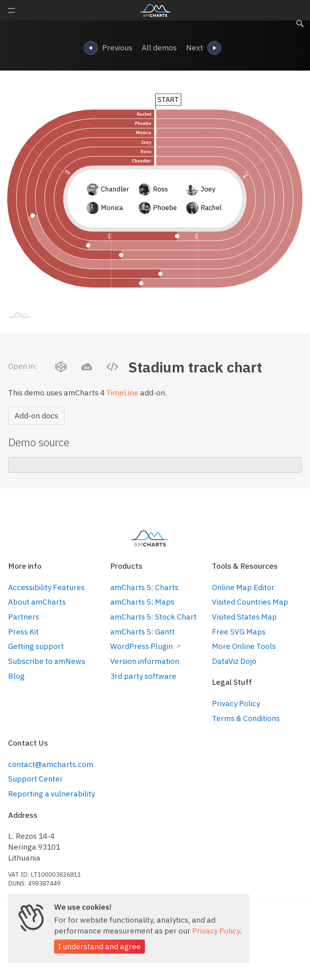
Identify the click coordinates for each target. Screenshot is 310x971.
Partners (23, 617)
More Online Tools (244, 646)
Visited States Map (244, 617)
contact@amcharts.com (50, 764)
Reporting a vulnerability (51, 793)
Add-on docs (36, 415)
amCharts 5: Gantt (142, 631)
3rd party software (143, 676)
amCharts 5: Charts (144, 587)
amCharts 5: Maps (142, 602)
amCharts (155, 10)
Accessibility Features (46, 587)
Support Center (35, 779)
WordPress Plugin (145, 646)
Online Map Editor (243, 587)
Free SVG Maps (239, 631)
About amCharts (37, 602)
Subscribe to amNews (46, 661)
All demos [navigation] (159, 47)
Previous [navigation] (108, 48)
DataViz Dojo (234, 661)
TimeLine (122, 392)
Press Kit (23, 631)
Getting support (36, 646)
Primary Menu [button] (11, 10)
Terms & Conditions (246, 718)
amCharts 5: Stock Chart (153, 617)
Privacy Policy (236, 703)
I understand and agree (99, 946)
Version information (144, 661)
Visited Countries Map (250, 602)
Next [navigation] (203, 48)
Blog (16, 676)
